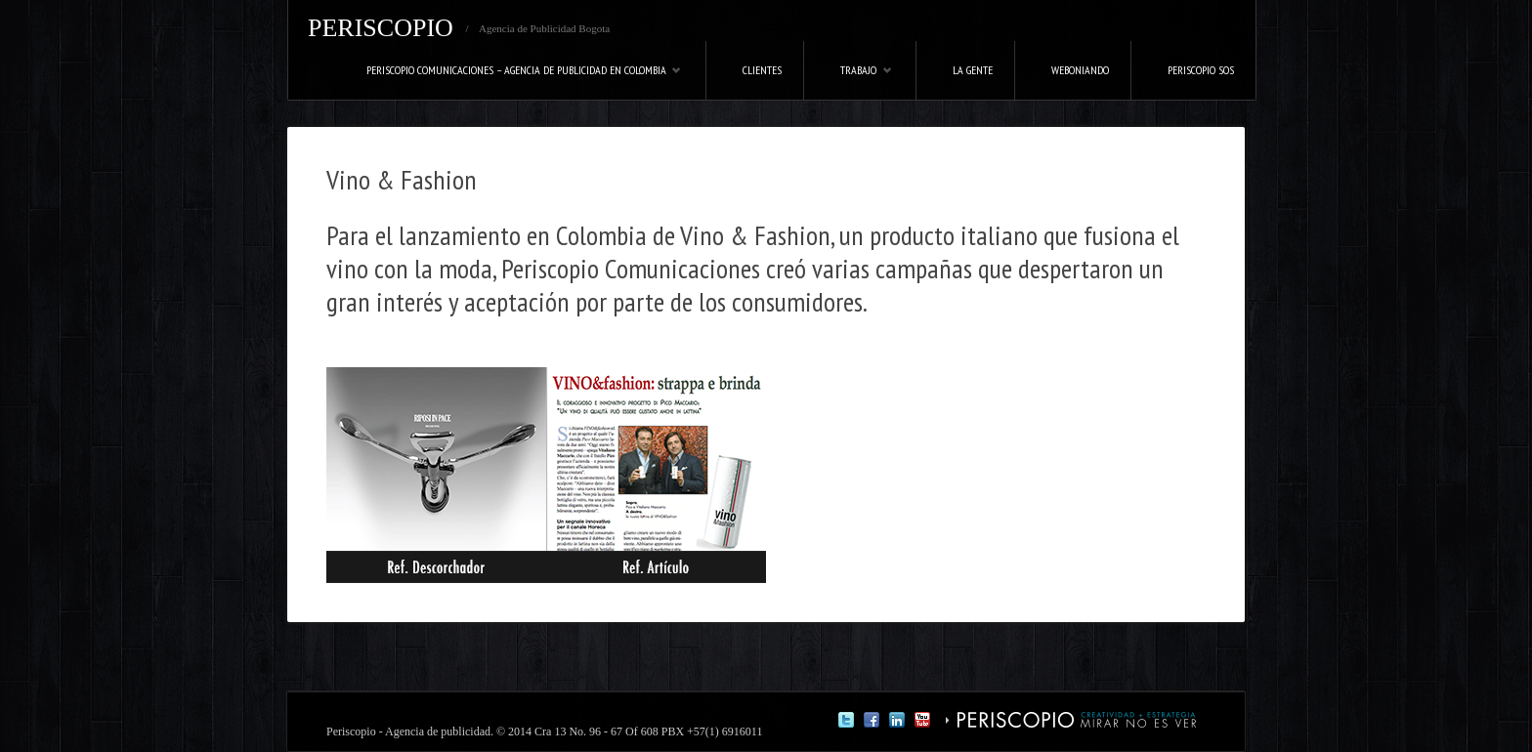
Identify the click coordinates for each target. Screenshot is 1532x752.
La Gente (973, 70)
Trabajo (848, 81)
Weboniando (1080, 70)
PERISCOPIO (380, 28)
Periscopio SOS (1201, 70)
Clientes (762, 70)
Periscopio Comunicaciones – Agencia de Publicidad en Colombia (506, 81)
